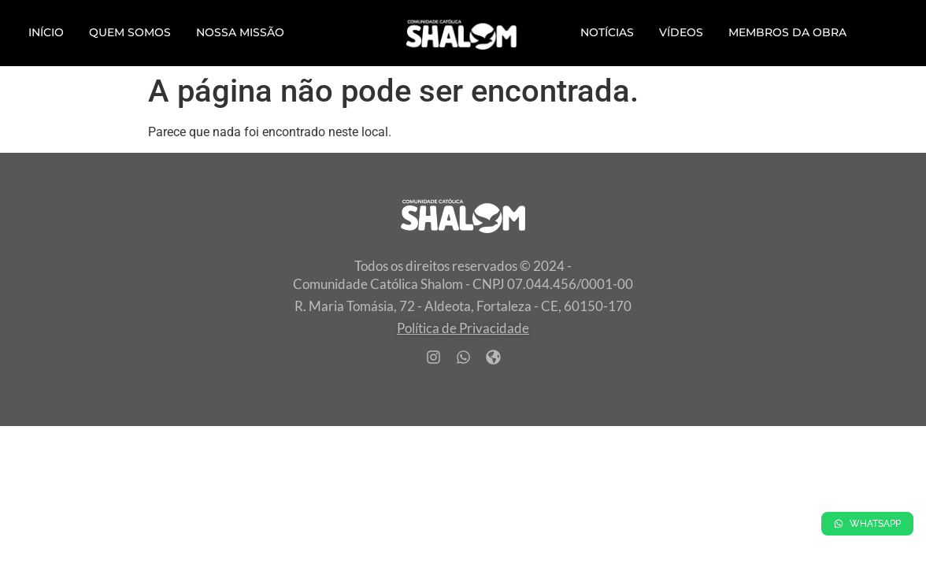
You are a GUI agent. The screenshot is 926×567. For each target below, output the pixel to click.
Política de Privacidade (463, 328)
